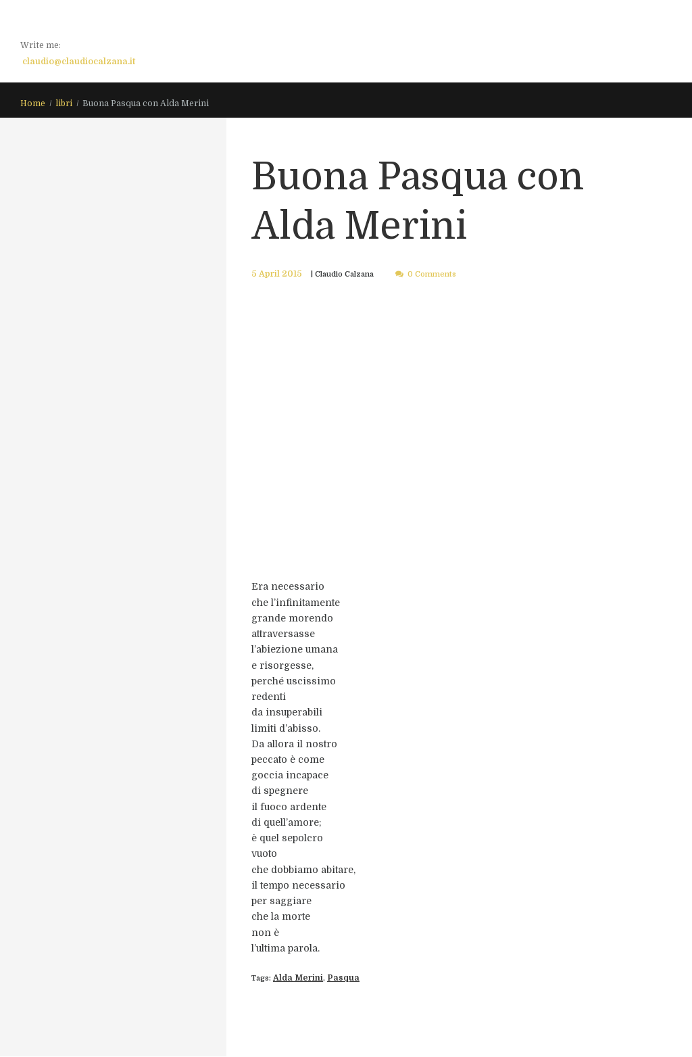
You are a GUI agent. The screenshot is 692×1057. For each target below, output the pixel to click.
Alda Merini (294, 978)
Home (32, 104)
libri (63, 104)
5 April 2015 (272, 275)
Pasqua (332, 978)
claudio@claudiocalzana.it (78, 61)
